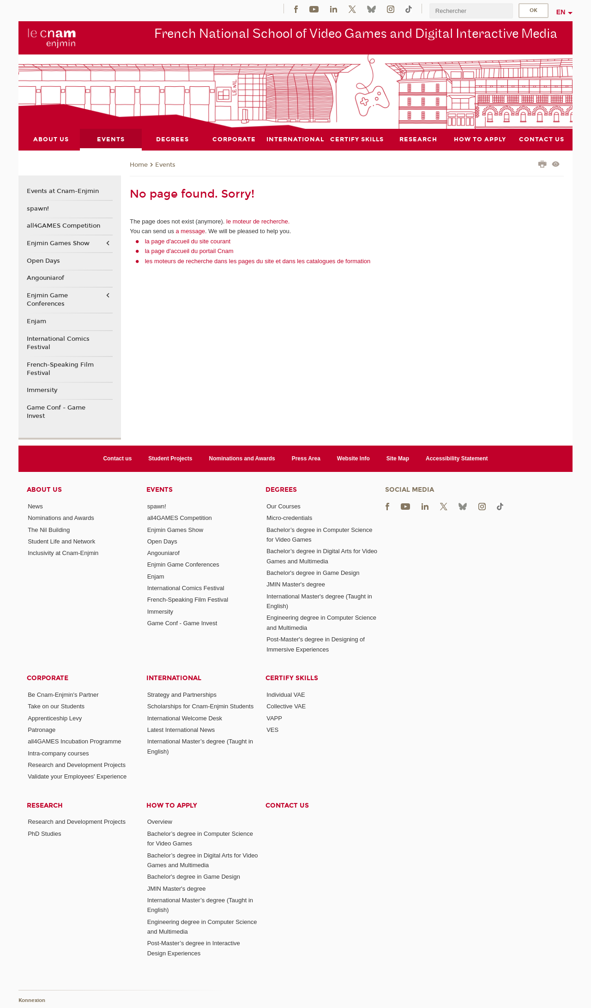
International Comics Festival (58, 342)
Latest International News (181, 729)
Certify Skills (291, 678)
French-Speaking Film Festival (60, 368)
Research (45, 805)
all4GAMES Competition (63, 225)
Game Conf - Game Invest (56, 412)
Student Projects (170, 458)
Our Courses (283, 505)
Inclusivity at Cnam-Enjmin (63, 552)
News (35, 505)
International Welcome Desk (184, 717)
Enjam (36, 321)
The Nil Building (49, 529)
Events (165, 164)
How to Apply (171, 805)
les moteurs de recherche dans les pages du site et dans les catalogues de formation (258, 260)
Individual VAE (285, 694)
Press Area (306, 458)
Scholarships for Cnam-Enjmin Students (200, 706)
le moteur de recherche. (256, 220)
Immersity (42, 390)
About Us (44, 489)
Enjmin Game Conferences (47, 300)
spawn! (38, 208)
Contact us (117, 458)
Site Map (397, 458)
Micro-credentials (289, 517)
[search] (471, 10)
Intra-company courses (58, 752)
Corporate (47, 678)
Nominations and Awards (242, 458)
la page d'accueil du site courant (187, 240)
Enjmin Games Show (58, 243)
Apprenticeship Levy (55, 717)
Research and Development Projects (77, 764)
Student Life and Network (61, 540)
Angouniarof (45, 278)
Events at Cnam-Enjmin (63, 191)
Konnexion (31, 1000)
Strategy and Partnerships (182, 694)
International (173, 678)
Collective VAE (286, 706)
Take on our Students (56, 706)
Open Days (43, 260)
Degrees (281, 489)
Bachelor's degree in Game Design (312, 572)
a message (190, 231)
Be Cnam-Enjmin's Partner (63, 694)
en (561, 12)
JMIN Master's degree (295, 584)
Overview (159, 821)
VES (272, 729)
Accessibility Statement (457, 458)
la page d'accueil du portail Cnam (189, 250)
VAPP (274, 717)
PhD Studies (44, 833)
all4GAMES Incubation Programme (74, 741)
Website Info (353, 458)
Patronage (41, 729)
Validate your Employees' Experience (77, 776)
